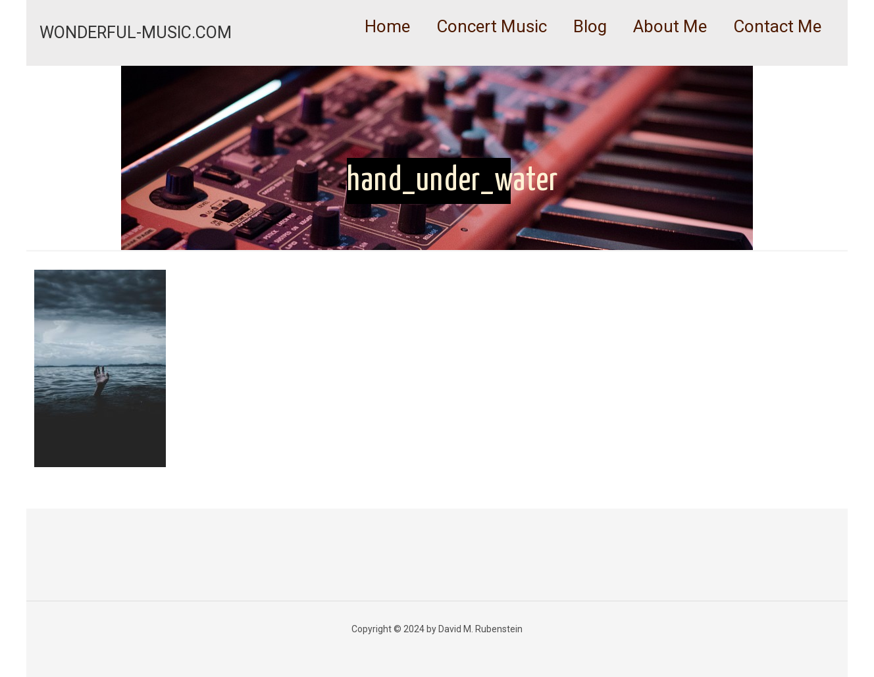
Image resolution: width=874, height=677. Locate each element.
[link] (491, 59)
